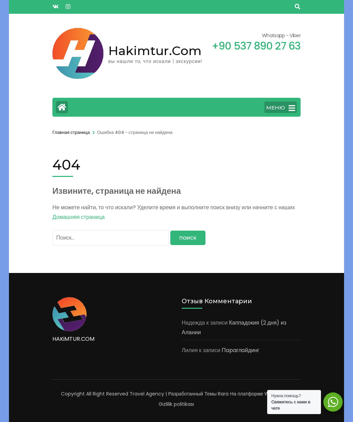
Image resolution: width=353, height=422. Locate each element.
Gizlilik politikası (176, 404)
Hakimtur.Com (155, 50)
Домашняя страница (78, 217)
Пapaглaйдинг (240, 350)
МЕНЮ (280, 108)
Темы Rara (216, 393)
